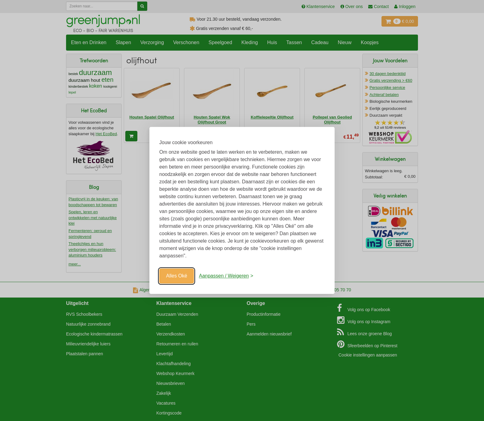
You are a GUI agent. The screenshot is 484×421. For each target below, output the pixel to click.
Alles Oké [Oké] (176, 275)
